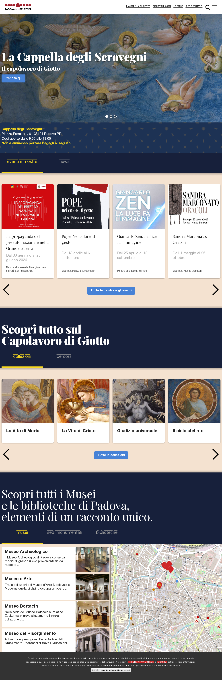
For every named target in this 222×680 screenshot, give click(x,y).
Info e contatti (193, 7)
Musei (28, 532)
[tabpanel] (111, 61)
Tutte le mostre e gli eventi (111, 290)
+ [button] (115, 548)
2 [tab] (111, 116)
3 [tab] (115, 116)
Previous (6, 289)
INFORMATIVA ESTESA (141, 662)
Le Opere (178, 7)
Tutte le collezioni (111, 455)
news (64, 162)
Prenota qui (13, 78)
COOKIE (162, 662)
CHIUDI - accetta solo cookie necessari (111, 670)
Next (216, 289)
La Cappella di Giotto (138, 7)
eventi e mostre (22, 162)
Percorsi (64, 357)
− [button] (115, 553)
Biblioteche (106, 533)
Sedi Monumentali (64, 533)
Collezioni (22, 357)
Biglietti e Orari (162, 7)
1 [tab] (106, 116)
